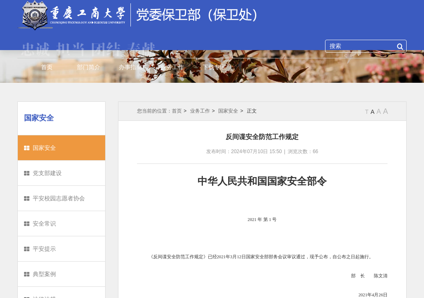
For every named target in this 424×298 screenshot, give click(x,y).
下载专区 (214, 67)
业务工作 (172, 67)
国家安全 (44, 147)
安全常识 (44, 223)
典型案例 (44, 274)
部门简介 (88, 67)
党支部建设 (47, 173)
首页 (47, 67)
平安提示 (44, 248)
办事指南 (130, 67)
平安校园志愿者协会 (59, 198)
